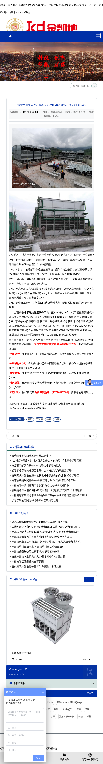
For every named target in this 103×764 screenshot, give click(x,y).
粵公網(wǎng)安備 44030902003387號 (63, 742)
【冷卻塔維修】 (30, 112)
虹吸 (56, 709)
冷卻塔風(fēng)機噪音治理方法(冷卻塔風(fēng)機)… (29, 436)
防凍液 (39, 419)
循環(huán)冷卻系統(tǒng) (69, 702)
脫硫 (48, 709)
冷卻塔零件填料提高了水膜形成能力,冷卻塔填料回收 (40, 485)
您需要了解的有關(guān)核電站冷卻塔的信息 (36, 465)
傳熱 (80, 716)
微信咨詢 (64, 757)
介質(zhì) (48, 702)
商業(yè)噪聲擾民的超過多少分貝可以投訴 (74, 436)
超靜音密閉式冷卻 (22, 653)
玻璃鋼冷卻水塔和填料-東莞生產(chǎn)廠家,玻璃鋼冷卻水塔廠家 (47, 490)
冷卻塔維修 (41, 24)
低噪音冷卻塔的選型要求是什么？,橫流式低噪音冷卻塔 (42, 470)
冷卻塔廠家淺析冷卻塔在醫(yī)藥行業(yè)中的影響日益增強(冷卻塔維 (49, 495)
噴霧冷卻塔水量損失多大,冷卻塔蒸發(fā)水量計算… (40, 556)
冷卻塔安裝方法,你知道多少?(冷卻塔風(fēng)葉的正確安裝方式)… (48, 541)
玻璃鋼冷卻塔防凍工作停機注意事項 (31, 455)
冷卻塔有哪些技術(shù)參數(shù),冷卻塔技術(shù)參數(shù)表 (45, 531)
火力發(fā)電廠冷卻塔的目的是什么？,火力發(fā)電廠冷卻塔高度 (47, 460)
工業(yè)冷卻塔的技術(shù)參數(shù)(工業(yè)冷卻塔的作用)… (46, 526)
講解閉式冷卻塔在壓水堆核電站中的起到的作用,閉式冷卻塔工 (45, 475)
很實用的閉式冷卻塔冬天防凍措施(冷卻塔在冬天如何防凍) (52, 403)
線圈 (48, 419)
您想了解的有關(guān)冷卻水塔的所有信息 (35, 500)
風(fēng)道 (67, 709)
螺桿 (89, 716)
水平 (53, 716)
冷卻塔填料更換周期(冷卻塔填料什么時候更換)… (38, 546)
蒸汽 (30, 419)
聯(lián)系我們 (90, 757)
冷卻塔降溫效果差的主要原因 (28, 561)
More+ (91, 692)
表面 (79, 709)
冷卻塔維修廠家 (32, 312)
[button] (46, 77)
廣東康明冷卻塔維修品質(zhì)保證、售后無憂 (36, 566)
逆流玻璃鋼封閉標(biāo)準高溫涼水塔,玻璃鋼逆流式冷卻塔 (44, 480)
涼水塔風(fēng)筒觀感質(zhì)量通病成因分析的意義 (40, 521)
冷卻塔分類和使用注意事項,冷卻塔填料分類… (37, 551)
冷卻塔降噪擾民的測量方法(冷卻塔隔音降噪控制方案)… (42, 536)
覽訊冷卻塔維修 (66, 716)
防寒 (57, 419)
